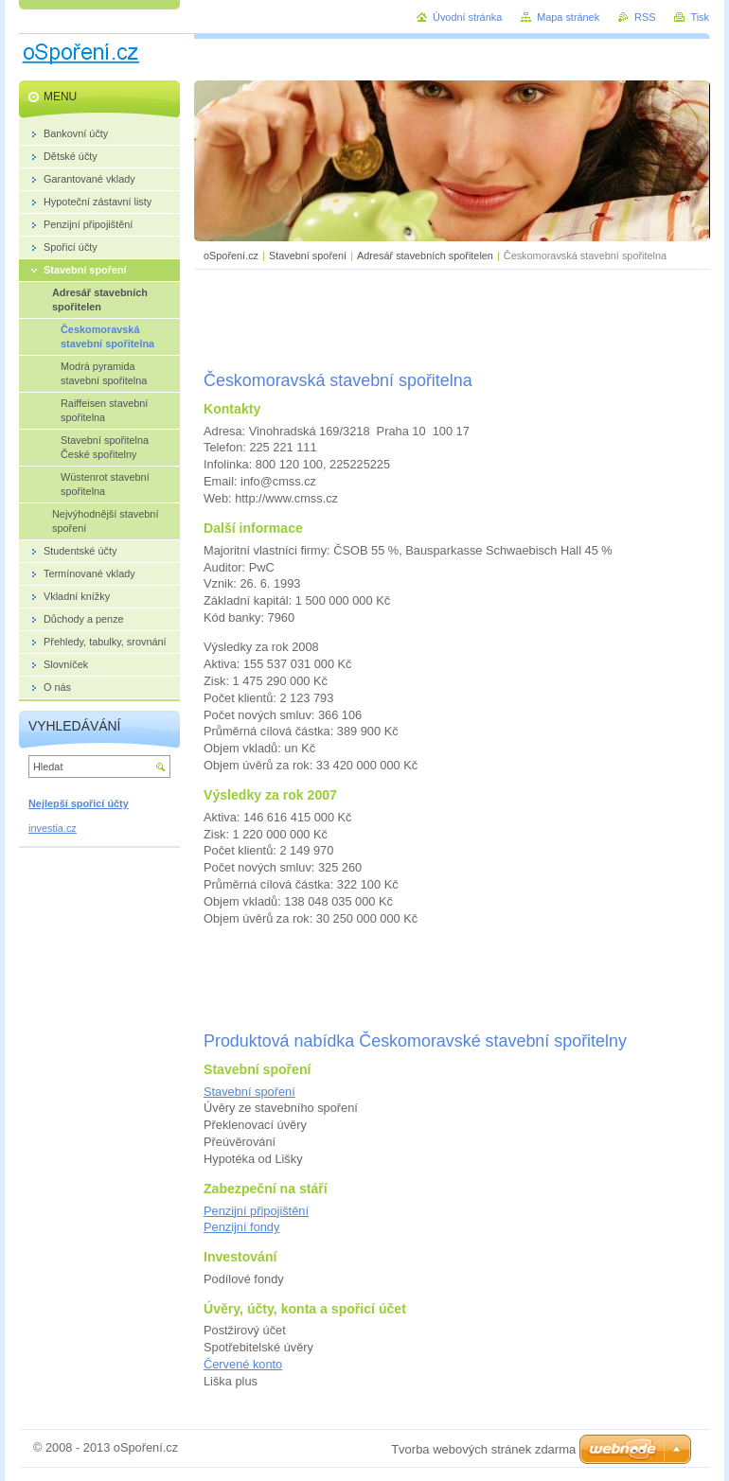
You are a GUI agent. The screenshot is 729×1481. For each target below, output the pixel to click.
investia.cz (52, 828)
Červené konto (243, 1364)
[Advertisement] (452, 317)
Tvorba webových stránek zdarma (483, 1449)
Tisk (699, 17)
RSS (644, 17)
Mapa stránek (568, 17)
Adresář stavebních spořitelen (425, 255)
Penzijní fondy (241, 1227)
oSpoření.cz (231, 255)
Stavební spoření (308, 255)
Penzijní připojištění (256, 1211)
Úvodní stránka (467, 17)
